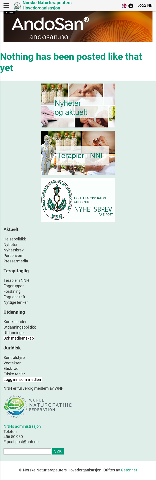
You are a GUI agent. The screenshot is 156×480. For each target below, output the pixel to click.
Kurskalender (15, 321)
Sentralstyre (14, 357)
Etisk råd (11, 368)
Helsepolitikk (15, 239)
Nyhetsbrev (14, 250)
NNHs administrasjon (22, 426)
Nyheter (11, 244)
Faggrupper (14, 286)
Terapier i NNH (16, 280)
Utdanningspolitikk (20, 327)
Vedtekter (12, 363)
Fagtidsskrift (14, 297)
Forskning (12, 291)
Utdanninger (14, 332)
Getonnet (129, 470)
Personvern (13, 255)
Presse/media (16, 261)
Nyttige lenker (16, 302)
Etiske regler (14, 374)
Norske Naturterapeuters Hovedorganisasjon (47, 5)
